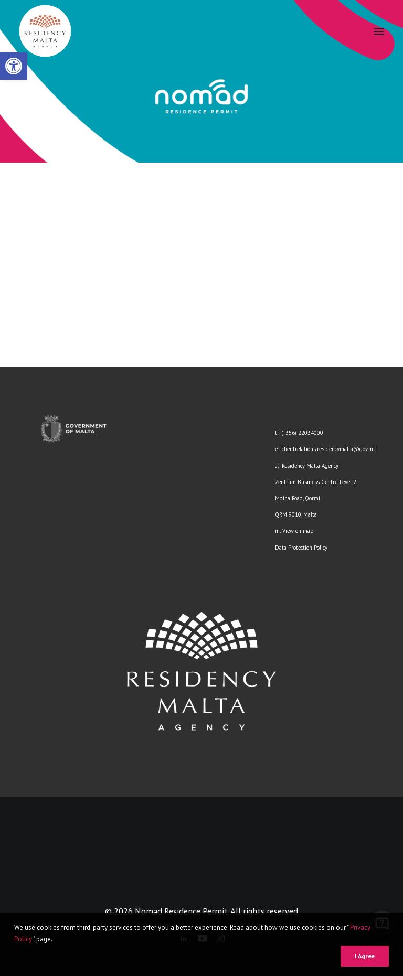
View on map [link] (297, 530)
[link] (13, 66)
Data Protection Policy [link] (301, 547)
